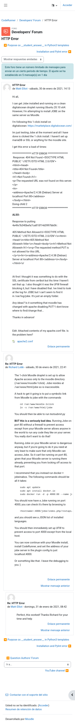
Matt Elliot (22, 88)
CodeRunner (8, 20)
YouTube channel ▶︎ (57, 670)
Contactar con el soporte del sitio (26, 694)
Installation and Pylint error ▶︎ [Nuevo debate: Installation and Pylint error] (54, 51)
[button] (54, 5)
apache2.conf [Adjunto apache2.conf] (22, 341)
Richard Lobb (16, 367)
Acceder (67, 5)
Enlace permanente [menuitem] (59, 346)
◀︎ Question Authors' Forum (22, 658)
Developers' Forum (30, 20)
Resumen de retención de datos (23, 709)
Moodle (29, 719)
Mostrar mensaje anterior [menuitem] (55, 585)
